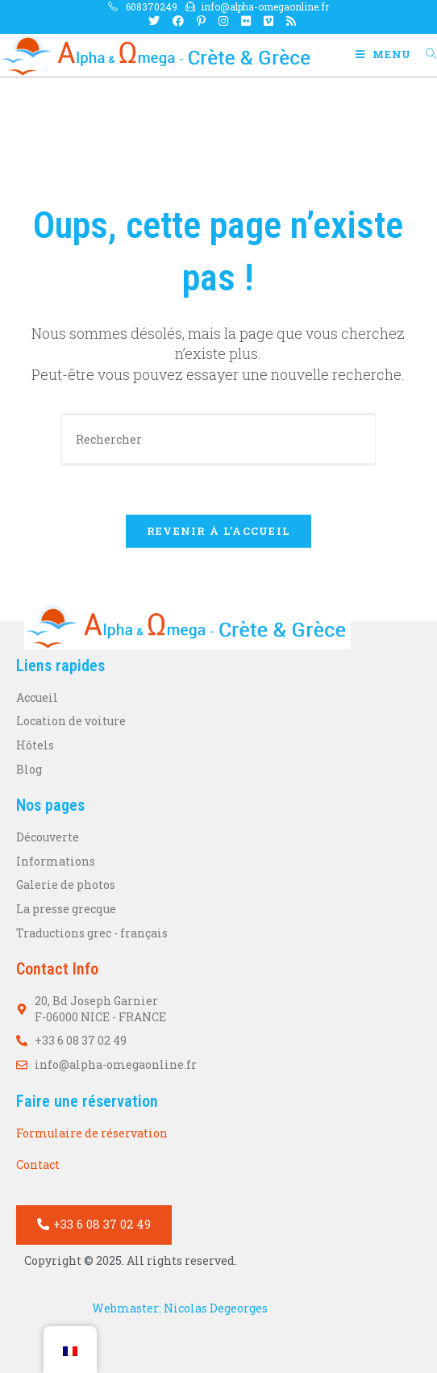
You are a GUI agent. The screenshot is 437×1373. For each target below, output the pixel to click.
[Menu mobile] (385, 54)
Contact (38, 1164)
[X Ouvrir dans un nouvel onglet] (154, 21)
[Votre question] (218, 439)
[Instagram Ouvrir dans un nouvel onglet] (223, 21)
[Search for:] (425, 54)
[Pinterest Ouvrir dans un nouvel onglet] (201, 21)
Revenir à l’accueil (219, 531)
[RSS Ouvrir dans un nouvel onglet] (288, 21)
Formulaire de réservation (92, 1133)
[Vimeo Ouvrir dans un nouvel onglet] (268, 21)
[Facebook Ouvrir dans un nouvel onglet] (178, 21)
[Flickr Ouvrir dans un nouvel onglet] (246, 21)
